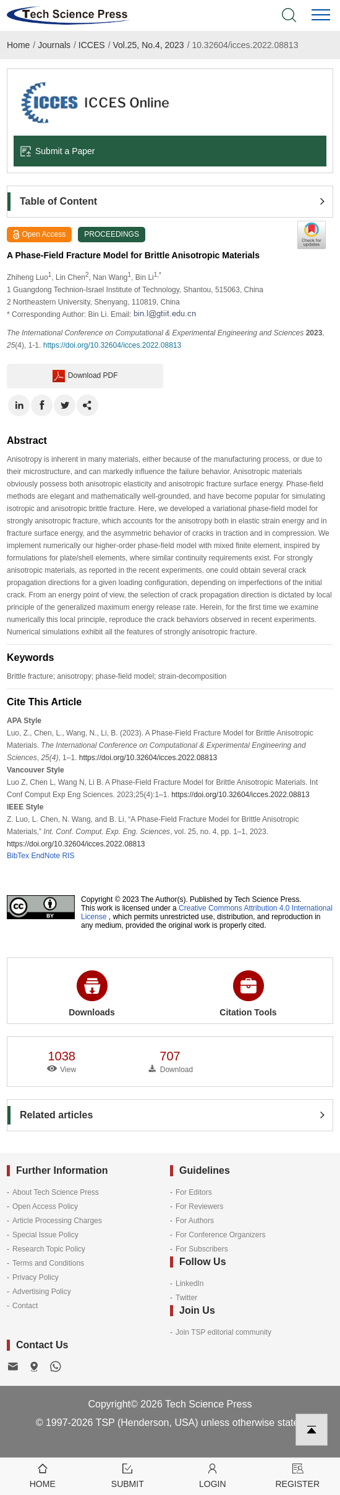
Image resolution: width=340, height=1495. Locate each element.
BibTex (18, 855)
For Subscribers (202, 1249)
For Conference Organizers (220, 1235)
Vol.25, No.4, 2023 (148, 45)
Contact (25, 1305)
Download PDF (85, 376)
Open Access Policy (45, 1206)
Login (212, 1475)
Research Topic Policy (48, 1249)
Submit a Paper (57, 151)
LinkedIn (189, 1283)
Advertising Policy (41, 1291)
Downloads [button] (92, 993)
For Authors (195, 1220)
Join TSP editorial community (223, 1332)
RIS (68, 855)
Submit (128, 1475)
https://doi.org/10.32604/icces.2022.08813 (112, 345)
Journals (54, 45)
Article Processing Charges (57, 1220)
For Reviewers (199, 1206)
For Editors (194, 1192)
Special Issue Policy (45, 1235)
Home (18, 45)
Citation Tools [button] (247, 993)
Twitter (186, 1297)
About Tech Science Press (55, 1192)
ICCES (92, 45)
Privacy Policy (35, 1277)
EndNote (45, 855)
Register (298, 1475)
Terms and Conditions (48, 1263)
